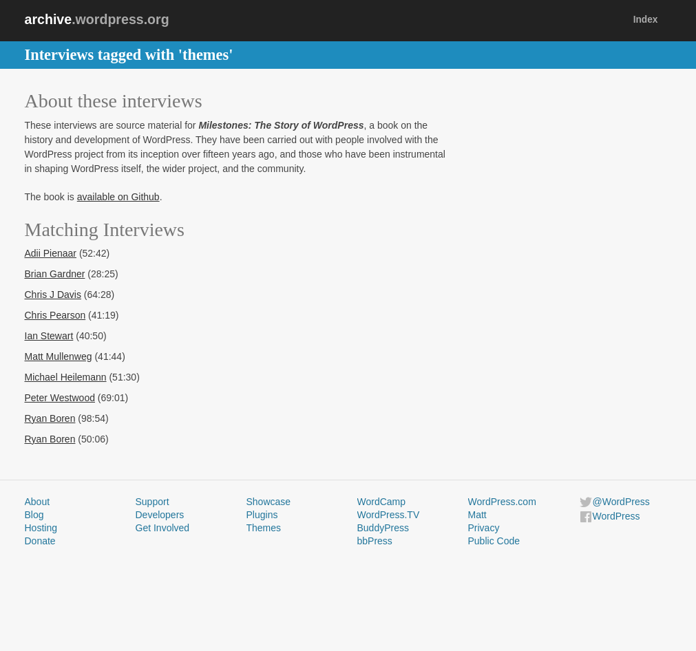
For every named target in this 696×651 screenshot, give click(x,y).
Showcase (268, 501)
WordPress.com (502, 501)
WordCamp (381, 501)
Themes (264, 527)
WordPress (616, 516)
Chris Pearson (55, 315)
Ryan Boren (50, 418)
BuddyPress (383, 527)
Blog (34, 514)
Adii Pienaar (51, 253)
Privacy (484, 527)
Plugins (262, 514)
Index (645, 19)
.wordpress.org (97, 19)
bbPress (374, 540)
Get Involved (163, 527)
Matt (477, 514)
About (37, 501)
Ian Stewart (49, 335)
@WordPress (621, 501)
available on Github (118, 196)
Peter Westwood (60, 397)
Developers (160, 514)
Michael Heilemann (66, 377)
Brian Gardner (55, 273)
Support (152, 501)
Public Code (494, 540)
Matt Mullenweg (58, 356)
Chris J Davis (53, 294)
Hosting (41, 527)
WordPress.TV (388, 514)
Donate (40, 540)
